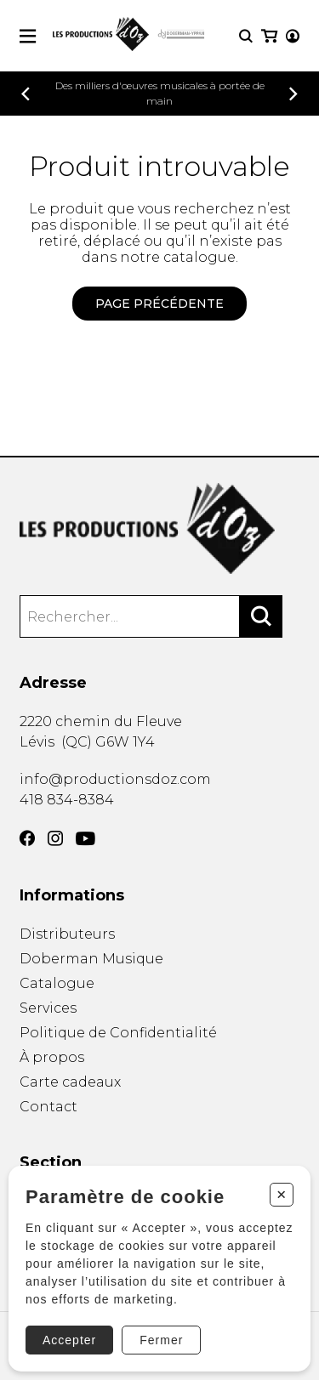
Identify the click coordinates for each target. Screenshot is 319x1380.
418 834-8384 (67, 800)
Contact (48, 1107)
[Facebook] (27, 838)
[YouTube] (85, 839)
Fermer (161, 1340)
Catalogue (57, 983)
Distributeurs (67, 934)
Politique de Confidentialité (118, 1033)
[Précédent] (25, 94)
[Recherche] (246, 36)
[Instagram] (55, 838)
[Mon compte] (292, 36)
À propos (52, 1057)
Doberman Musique (91, 959)
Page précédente (159, 303)
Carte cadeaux (70, 1082)
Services (48, 1008)
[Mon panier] (269, 36)
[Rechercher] (261, 616)
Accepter (69, 1340)
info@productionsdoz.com (115, 779)
